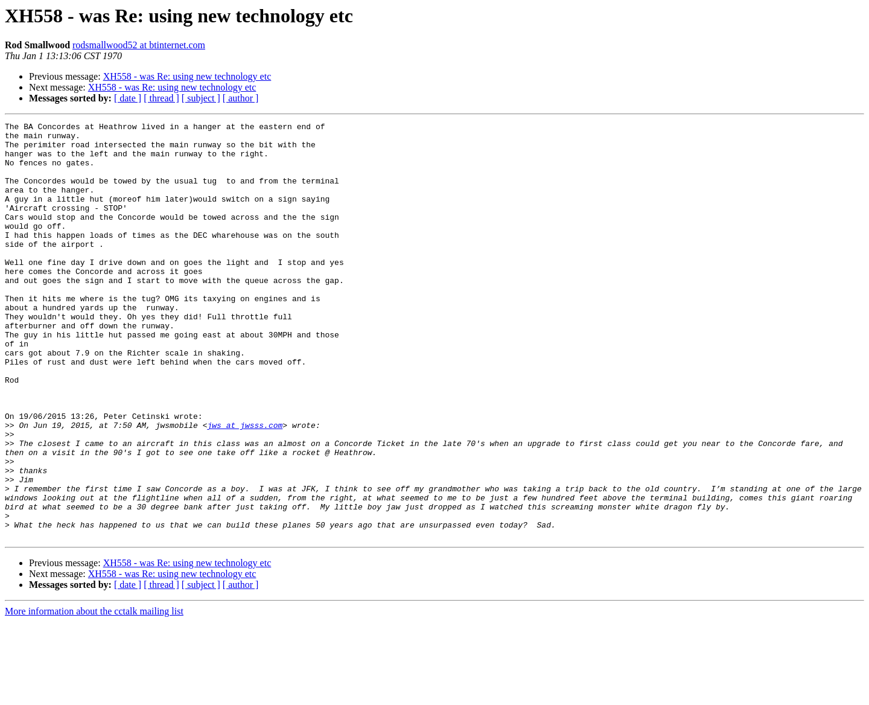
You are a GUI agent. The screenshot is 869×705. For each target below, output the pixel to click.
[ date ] (127, 98)
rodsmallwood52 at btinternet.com (138, 45)
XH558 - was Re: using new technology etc (187, 76)
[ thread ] (161, 98)
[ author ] (241, 98)
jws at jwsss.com (244, 486)
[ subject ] (201, 98)
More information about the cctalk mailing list (94, 694)
